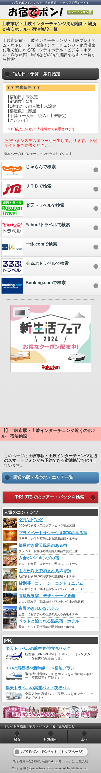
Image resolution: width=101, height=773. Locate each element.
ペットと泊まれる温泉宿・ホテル (49, 621)
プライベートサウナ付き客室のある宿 (53, 533)
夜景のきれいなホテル (39, 608)
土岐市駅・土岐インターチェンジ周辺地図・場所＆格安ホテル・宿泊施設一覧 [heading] (49, 26)
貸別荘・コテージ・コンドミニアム (51, 583)
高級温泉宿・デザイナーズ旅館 (47, 596)
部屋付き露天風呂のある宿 (43, 545)
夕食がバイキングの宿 (39, 558)
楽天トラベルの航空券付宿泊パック (38, 648)
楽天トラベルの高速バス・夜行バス (38, 688)
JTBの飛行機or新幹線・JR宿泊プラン (40, 668)
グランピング (31, 520)
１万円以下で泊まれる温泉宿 (45, 571)
